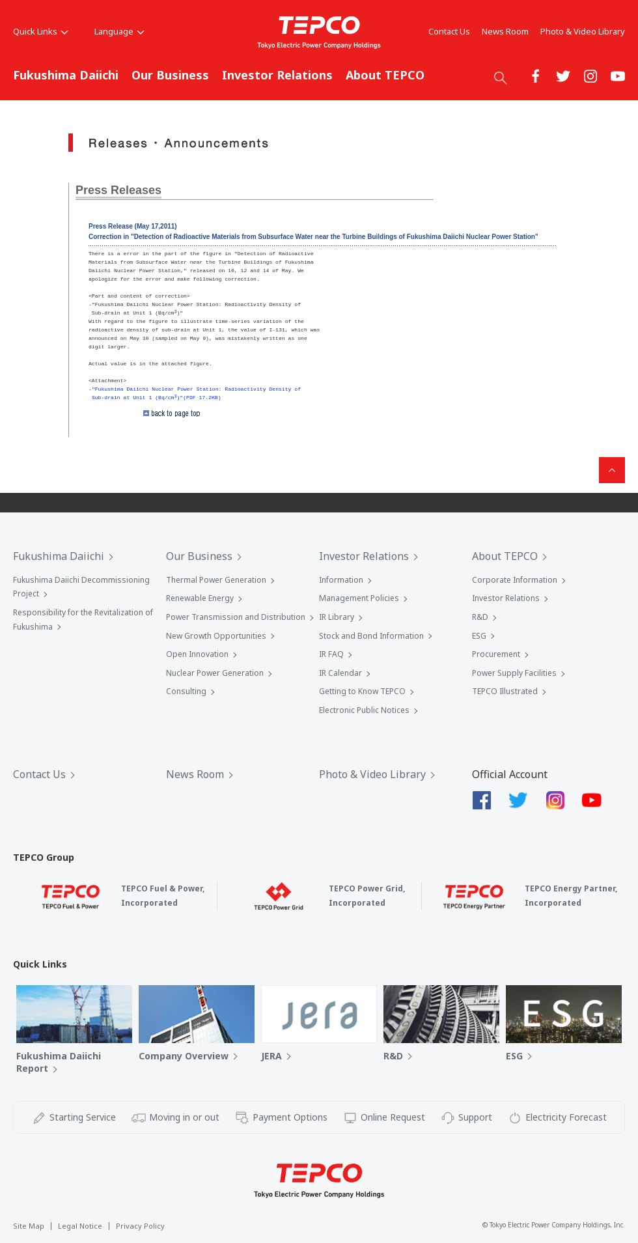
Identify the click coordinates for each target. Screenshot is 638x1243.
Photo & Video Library (582, 31)
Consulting (186, 691)
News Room (505, 31)
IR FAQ (331, 654)
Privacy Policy (140, 1226)
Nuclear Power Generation (215, 672)
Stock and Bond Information (371, 635)
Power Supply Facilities (514, 672)
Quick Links (40, 31)
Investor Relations (277, 75)
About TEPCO (385, 75)
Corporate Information (514, 579)
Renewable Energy (200, 598)
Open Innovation (197, 654)
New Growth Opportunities (216, 635)
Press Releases (118, 190)
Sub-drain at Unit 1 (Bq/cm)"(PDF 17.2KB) (156, 397)
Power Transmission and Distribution (235, 616)
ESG (479, 635)
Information (341, 579)
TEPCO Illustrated (505, 691)
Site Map (28, 1226)
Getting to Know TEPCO (362, 691)
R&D (480, 616)
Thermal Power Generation (216, 579)
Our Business (170, 75)
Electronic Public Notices (364, 710)
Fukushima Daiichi (65, 75)
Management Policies (359, 598)
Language (119, 31)
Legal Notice (80, 1226)
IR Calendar (340, 672)
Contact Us (449, 31)
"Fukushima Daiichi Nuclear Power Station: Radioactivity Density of (196, 389)
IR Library (336, 616)
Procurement (496, 654)
